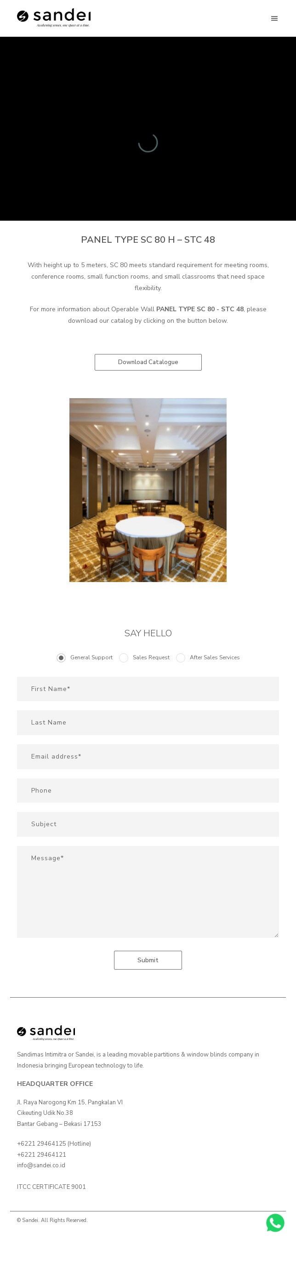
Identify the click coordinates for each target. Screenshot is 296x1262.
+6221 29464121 (41, 1155)
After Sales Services (215, 657)
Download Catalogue (148, 362)
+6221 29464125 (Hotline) (54, 1144)
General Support (91, 657)
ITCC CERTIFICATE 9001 (51, 1187)
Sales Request (151, 657)
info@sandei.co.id (41, 1165)
